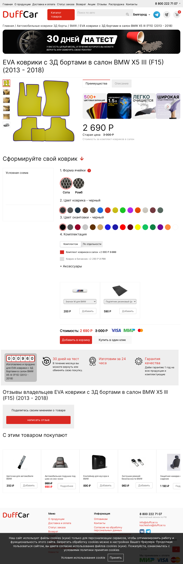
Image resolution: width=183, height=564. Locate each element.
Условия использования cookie (83, 557)
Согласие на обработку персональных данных (108, 529)
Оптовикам (101, 519)
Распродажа (116, 4)
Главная (8, 4)
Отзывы (102, 4)
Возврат (81, 4)
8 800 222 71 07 (166, 3)
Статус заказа (65, 4)
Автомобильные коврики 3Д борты (42, 26)
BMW (73, 26)
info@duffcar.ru (149, 522)
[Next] (167, 107)
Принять (116, 557)
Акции (91, 4)
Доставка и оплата (43, 4)
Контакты (131, 4)
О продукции (22, 4)
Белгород (140, 14)
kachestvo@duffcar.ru (152, 525)
